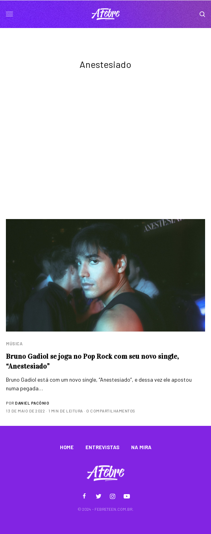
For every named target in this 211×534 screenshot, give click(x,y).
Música (14, 343)
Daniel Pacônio (32, 403)
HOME (67, 447)
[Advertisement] (105, 160)
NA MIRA (141, 447)
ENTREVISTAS (102, 447)
